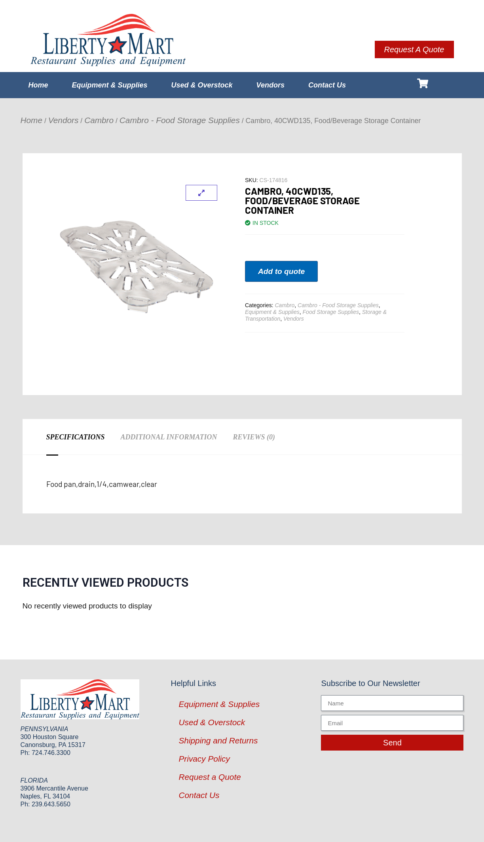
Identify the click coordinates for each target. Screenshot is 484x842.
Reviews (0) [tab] (254, 437)
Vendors (270, 85)
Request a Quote (209, 776)
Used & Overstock (202, 85)
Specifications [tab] (75, 437)
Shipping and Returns (218, 740)
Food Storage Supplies (331, 312)
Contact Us (327, 85)
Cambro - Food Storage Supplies (180, 120)
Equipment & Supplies (110, 85)
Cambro (99, 120)
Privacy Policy (204, 758)
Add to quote (281, 271)
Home (38, 85)
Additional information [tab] (169, 437)
